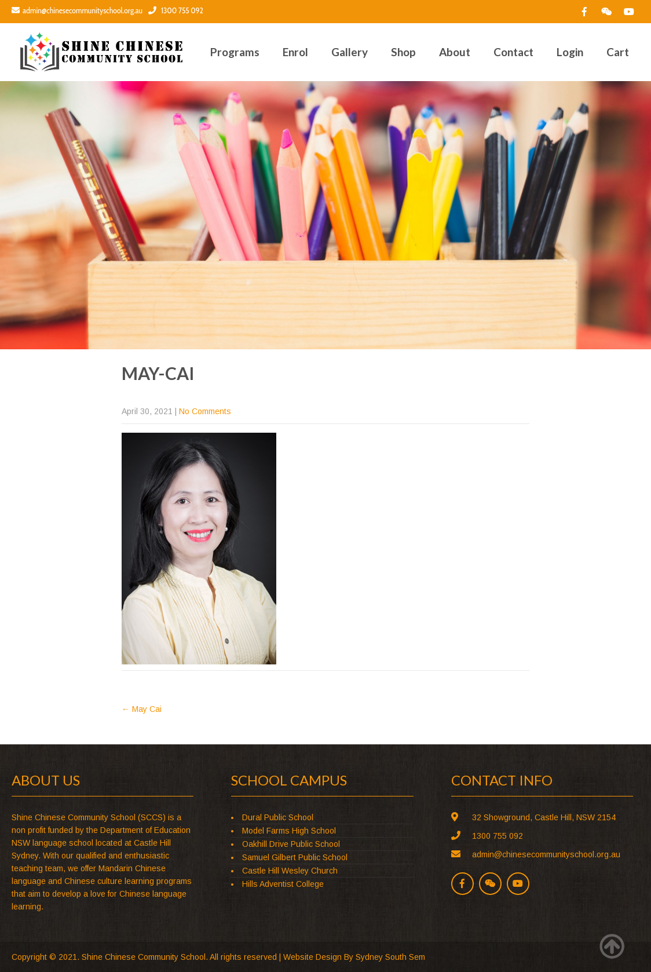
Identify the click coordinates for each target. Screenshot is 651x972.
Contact (513, 52)
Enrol (295, 52)
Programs (234, 52)
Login (570, 52)
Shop (403, 52)
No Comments (205, 411)
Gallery (349, 52)
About (454, 52)
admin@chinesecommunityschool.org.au (77, 10)
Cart (617, 52)
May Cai (142, 709)
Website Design (312, 957)
